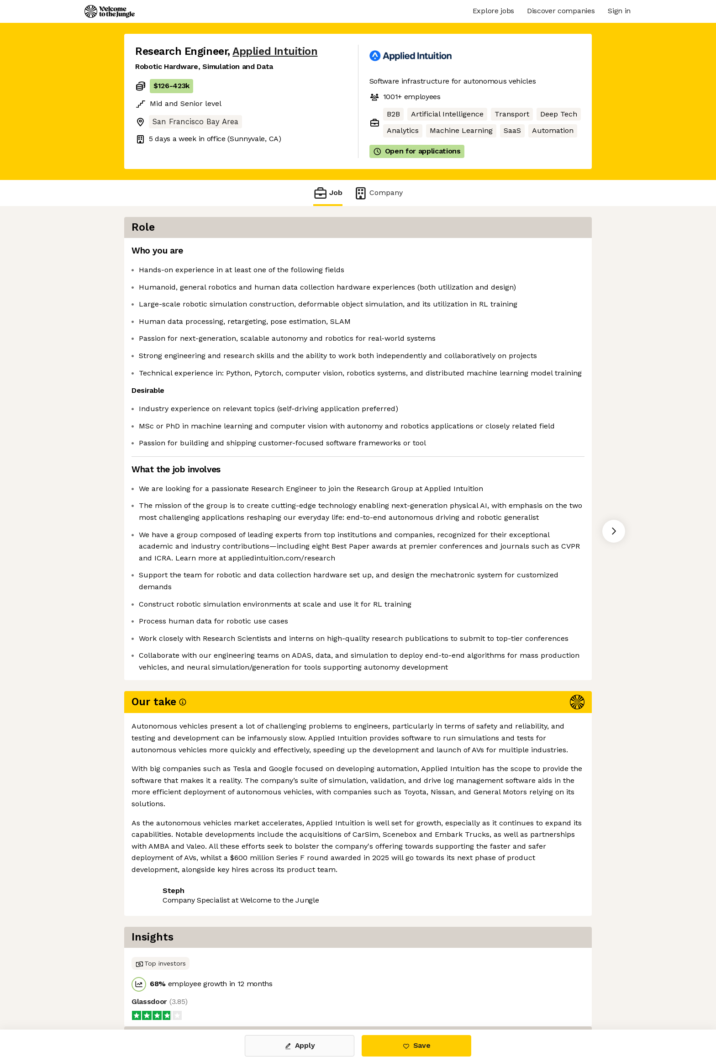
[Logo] (109, 11)
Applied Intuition (274, 51)
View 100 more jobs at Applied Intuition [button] (268, 960)
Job (327, 193)
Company (378, 193)
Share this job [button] (160, 960)
